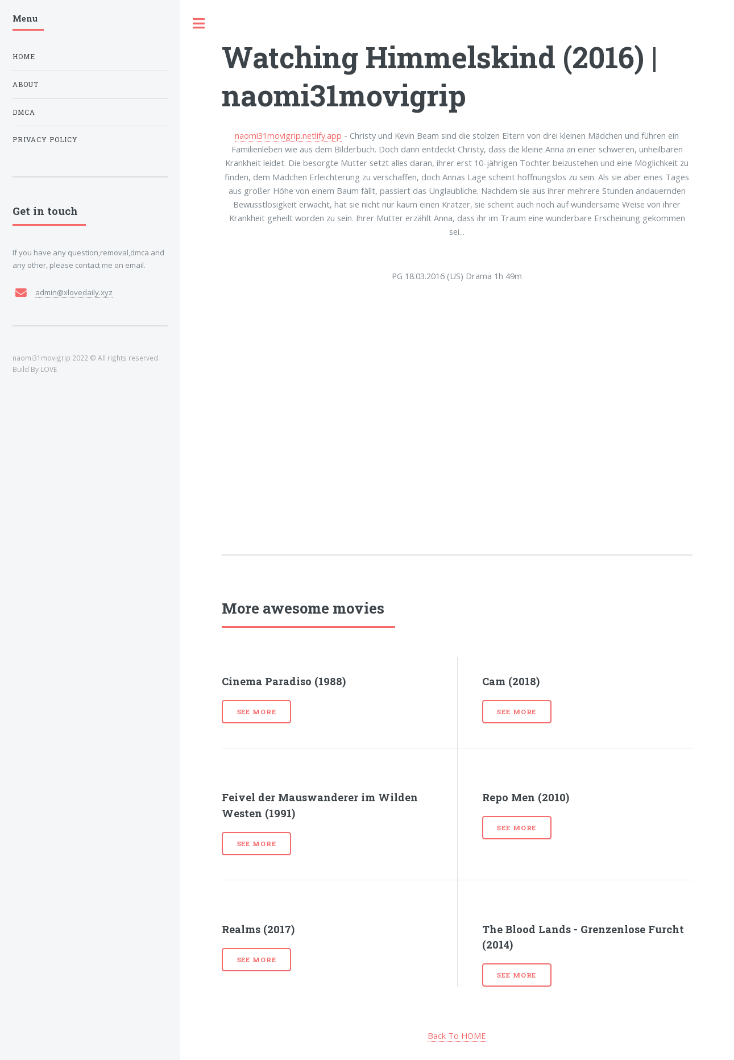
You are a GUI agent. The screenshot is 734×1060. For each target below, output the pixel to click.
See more (256, 711)
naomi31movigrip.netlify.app (288, 135)
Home (24, 56)
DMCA (24, 112)
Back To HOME (457, 1035)
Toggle (199, 23)
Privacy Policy (45, 139)
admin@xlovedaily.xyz (74, 292)
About (26, 84)
